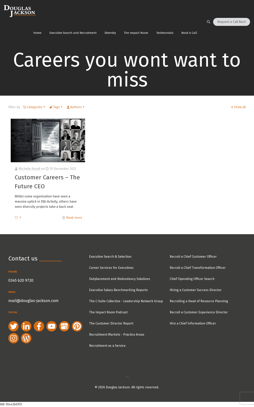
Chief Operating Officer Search (192, 279)
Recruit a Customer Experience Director (199, 312)
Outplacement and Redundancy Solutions (119, 279)
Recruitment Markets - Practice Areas (116, 334)
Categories (34, 107)
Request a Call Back (231, 22)
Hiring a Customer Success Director (195, 290)
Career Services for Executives (111, 268)
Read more (74, 218)
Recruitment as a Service (107, 346)
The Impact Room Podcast (108, 312)
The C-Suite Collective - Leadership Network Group (126, 301)
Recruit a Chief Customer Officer (193, 256)
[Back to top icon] (127, 376)
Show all (238, 107)
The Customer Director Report (111, 323)
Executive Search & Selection (110, 256)
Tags (56, 107)
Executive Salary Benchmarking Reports (118, 290)
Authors (75, 107)
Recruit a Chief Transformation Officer (198, 268)
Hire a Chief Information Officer (193, 323)
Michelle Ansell (29, 169)
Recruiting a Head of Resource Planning (199, 301)
